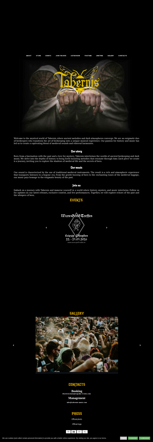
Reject (123, 438)
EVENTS (48, 56)
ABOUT (28, 56)
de (79, 431)
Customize (133, 438)
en (74, 431)
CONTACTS (122, 56)
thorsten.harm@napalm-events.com (76, 394)
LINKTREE (99, 56)
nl (85, 431)
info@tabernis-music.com (77, 402)
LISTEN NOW (75, 56)
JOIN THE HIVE (61, 56)
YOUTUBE (88, 56)
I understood (144, 438)
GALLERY (111, 56)
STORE (38, 56)
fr (68, 431)
